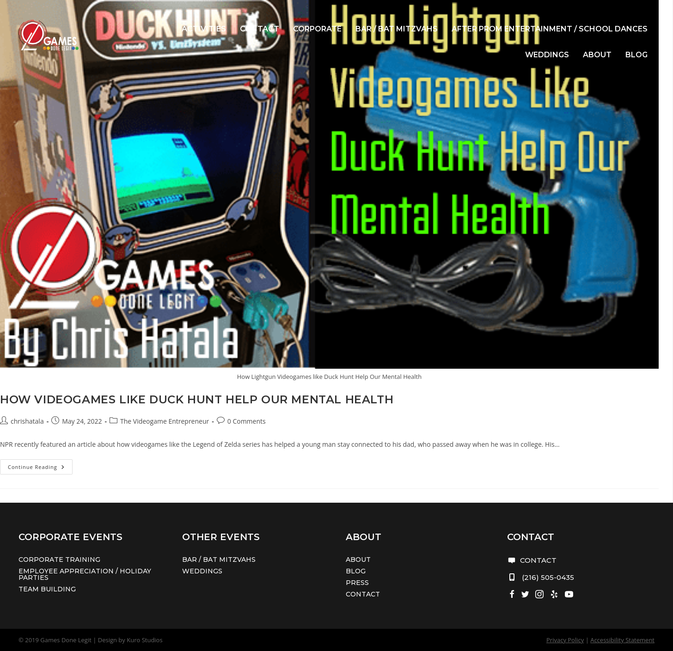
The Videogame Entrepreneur (164, 421)
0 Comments (246, 421)
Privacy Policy (565, 640)
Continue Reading (40, 468)
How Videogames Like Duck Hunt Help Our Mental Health (196, 399)
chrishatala (27, 421)
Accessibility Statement (622, 640)
